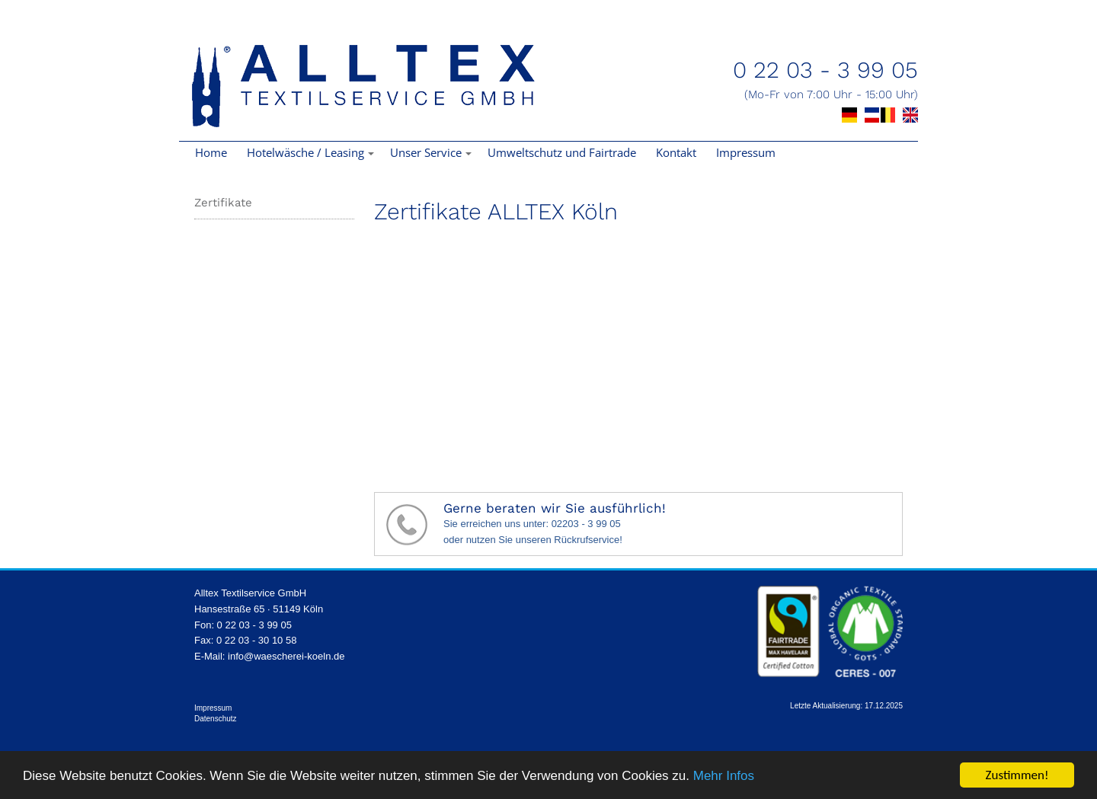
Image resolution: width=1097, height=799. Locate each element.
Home (211, 152)
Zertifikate (223, 202)
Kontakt (676, 152)
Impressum (746, 152)
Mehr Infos (723, 776)
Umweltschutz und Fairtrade (562, 152)
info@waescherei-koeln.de (286, 656)
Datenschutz (215, 718)
